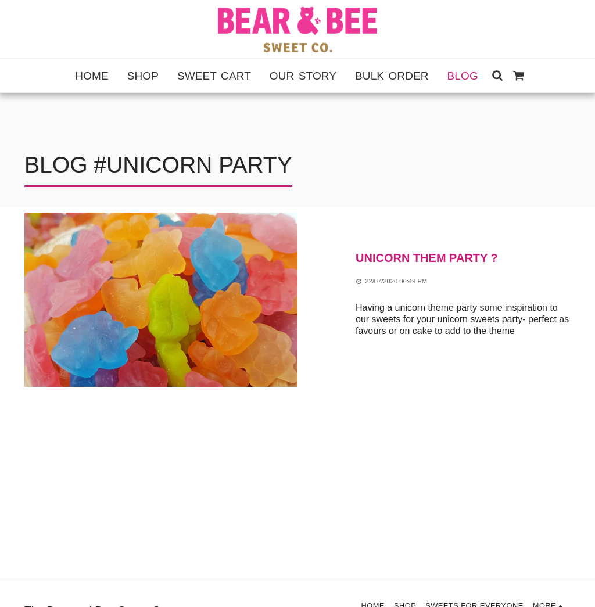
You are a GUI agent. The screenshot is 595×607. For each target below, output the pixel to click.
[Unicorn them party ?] (463, 258)
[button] (497, 75)
